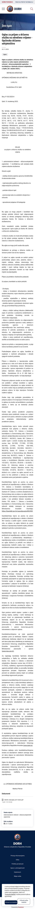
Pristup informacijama (17, 856)
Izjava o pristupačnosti (17, 868)
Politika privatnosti (17, 864)
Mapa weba (17, 876)
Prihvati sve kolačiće (11, 902)
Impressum (17, 872)
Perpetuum (21, 907)
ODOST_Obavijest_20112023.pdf (13, 800)
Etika (17, 860)
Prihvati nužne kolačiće (24, 901)
